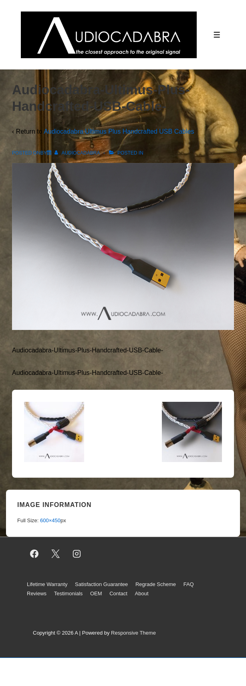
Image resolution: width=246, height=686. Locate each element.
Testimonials (68, 593)
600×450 (50, 520)
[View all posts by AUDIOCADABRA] (77, 153)
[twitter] (55, 553)
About (142, 593)
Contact (118, 593)
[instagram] (77, 553)
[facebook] (34, 553)
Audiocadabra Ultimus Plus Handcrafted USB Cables (119, 131)
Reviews (36, 593)
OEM (96, 593)
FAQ (188, 584)
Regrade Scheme (155, 584)
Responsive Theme (133, 633)
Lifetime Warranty (47, 584)
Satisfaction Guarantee (101, 584)
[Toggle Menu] (217, 34)
